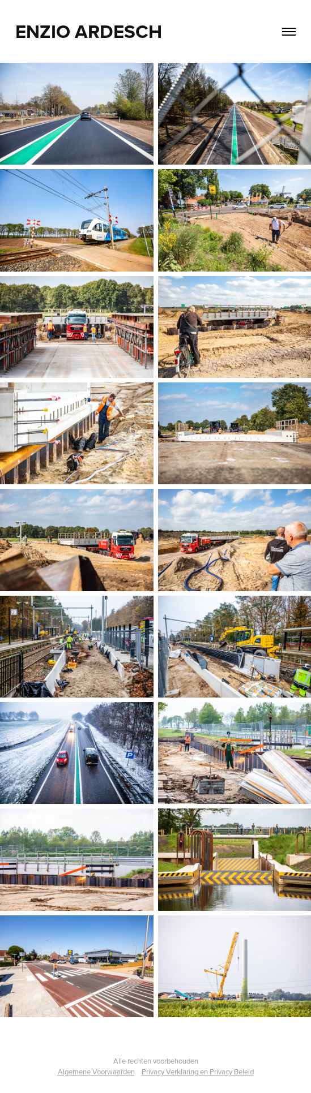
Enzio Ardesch (88, 31)
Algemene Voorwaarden (96, 1071)
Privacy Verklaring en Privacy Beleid (198, 1071)
